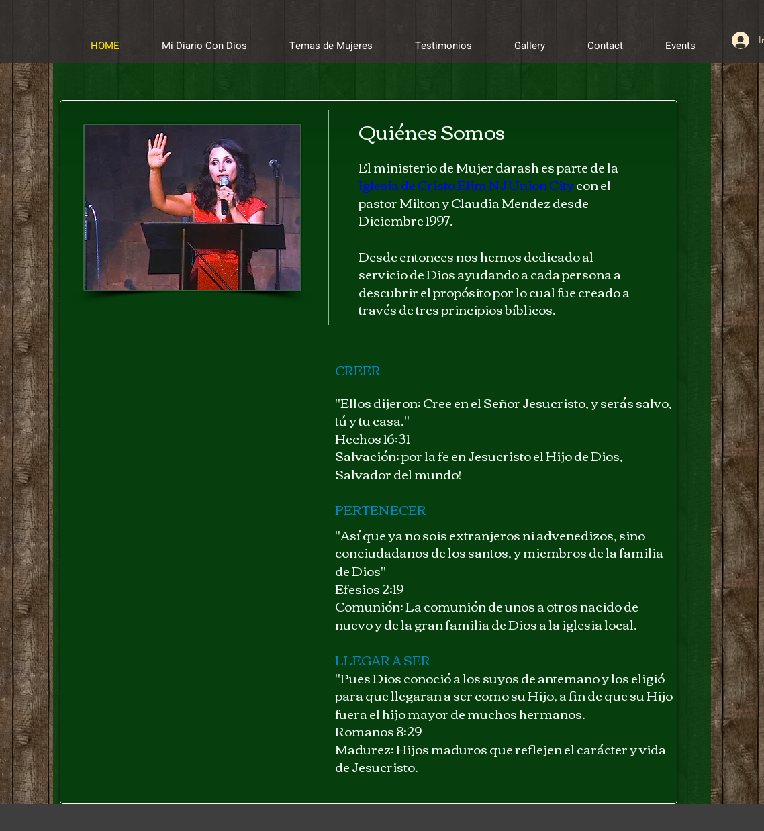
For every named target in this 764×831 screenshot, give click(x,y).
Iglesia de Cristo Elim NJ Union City (466, 184)
